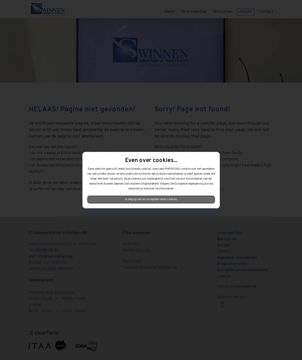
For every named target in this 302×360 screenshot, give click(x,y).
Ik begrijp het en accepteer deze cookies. (151, 199)
